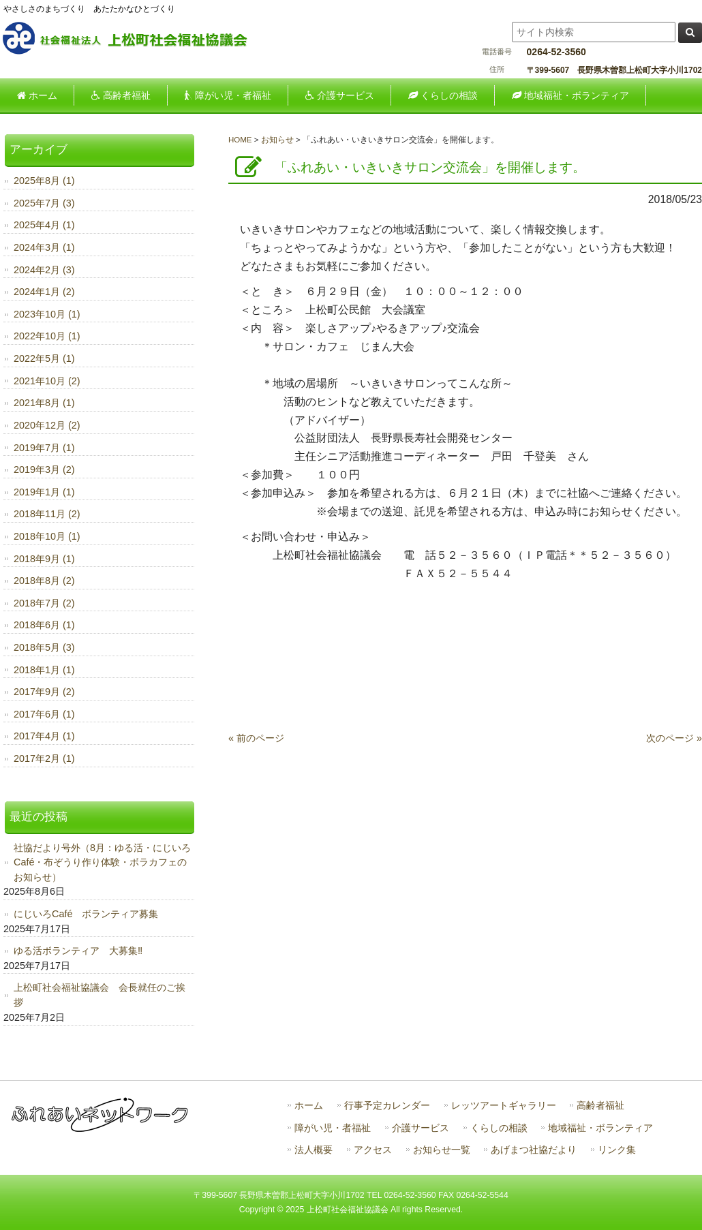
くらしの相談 (499, 1128)
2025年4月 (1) (44, 224)
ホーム (308, 1106)
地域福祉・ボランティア (600, 1128)
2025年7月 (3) (44, 203)
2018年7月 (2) (44, 603)
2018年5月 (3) (44, 647)
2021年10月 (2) (47, 380)
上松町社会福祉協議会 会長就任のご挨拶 (99, 995)
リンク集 (617, 1150)
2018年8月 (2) (44, 580)
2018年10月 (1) (47, 536)
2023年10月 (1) (47, 314)
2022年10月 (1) (47, 335)
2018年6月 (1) (44, 624)
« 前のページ (256, 738)
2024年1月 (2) (44, 291)
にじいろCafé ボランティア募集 (86, 913)
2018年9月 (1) (44, 558)
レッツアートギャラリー (503, 1106)
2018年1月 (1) (44, 669)
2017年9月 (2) (44, 691)
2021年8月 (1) (44, 402)
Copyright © (262, 1209)
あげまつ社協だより (534, 1150)
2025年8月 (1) (44, 180)
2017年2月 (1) (44, 758)
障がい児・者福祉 (332, 1128)
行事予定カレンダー (387, 1106)
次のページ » (674, 738)
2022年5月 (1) (44, 358)
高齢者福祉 (600, 1106)
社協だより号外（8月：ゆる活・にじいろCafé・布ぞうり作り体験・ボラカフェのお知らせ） (102, 862)
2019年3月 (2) (44, 469)
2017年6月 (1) (44, 714)
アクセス (373, 1150)
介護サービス (420, 1128)
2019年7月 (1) (44, 447)
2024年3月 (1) (44, 247)
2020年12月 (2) (47, 425)
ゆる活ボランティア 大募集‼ (78, 950)
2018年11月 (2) (47, 513)
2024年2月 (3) (44, 269)
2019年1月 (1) (44, 492)
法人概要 (313, 1150)
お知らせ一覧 (441, 1150)
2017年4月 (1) (44, 736)
